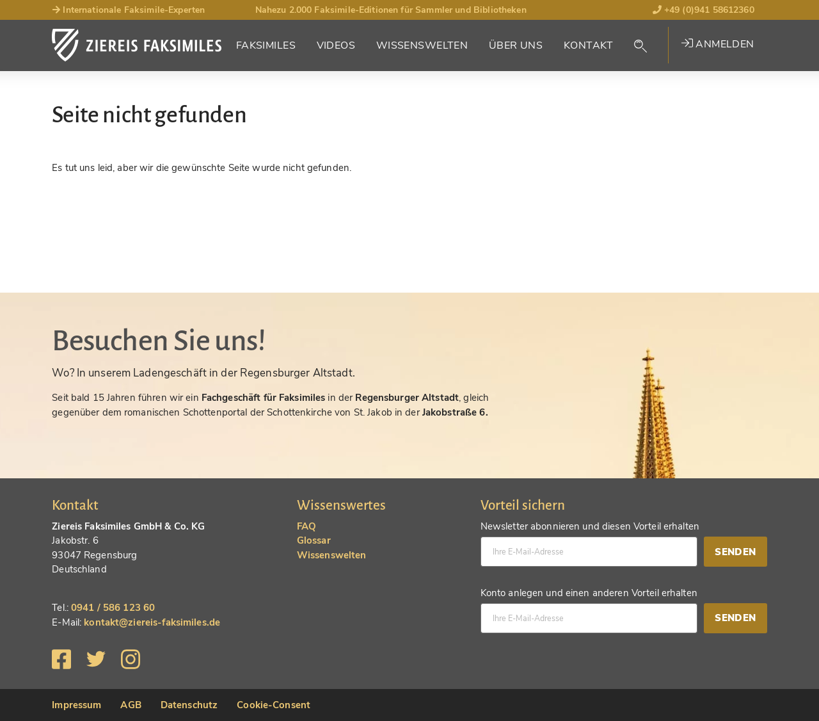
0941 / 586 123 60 (113, 607)
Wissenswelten (422, 45)
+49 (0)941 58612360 (703, 10)
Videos (336, 45)
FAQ (306, 526)
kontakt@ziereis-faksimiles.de (152, 622)
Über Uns (516, 45)
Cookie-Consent (273, 705)
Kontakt (589, 45)
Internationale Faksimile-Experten (128, 10)
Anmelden (717, 44)
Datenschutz (189, 705)
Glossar (314, 540)
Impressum (76, 705)
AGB (130, 705)
